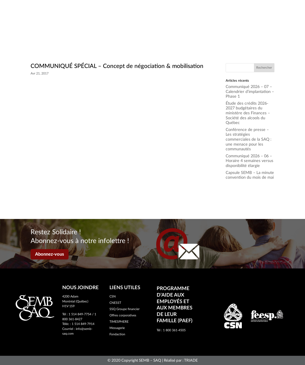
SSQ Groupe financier (124, 309)
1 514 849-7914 (83, 324)
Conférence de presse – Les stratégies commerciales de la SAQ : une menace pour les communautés (249, 139)
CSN (112, 296)
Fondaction (117, 334)
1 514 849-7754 (80, 314)
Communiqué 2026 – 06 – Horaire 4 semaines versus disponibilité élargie (249, 161)
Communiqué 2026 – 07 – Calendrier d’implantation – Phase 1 (250, 92)
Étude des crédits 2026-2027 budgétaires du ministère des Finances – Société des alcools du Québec (248, 113)
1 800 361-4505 (174, 330)
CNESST (115, 302)
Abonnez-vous (49, 254)
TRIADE (191, 360)
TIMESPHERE (119, 321)
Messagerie (117, 328)
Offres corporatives (122, 315)
